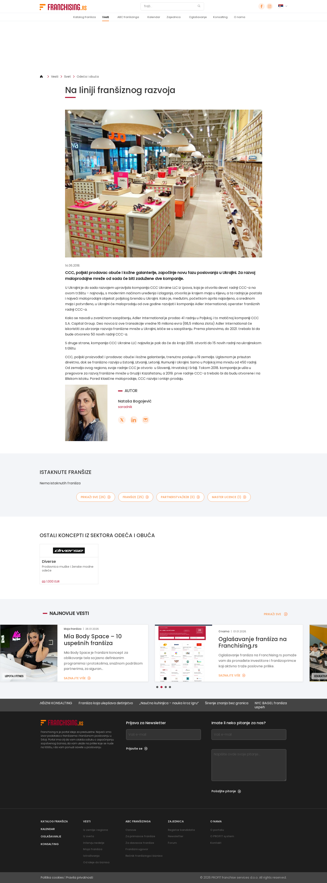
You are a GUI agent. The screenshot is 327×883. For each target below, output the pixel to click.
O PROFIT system (222, 836)
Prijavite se (136, 748)
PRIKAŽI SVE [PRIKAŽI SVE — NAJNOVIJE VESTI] (276, 614)
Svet (67, 76)
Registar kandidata (181, 830)
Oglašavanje (198, 17)
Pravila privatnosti (79, 877)
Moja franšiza (92, 849)
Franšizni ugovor (136, 849)
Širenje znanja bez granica (230, 703)
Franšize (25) (136, 497)
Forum (172, 843)
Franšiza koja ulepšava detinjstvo (109, 703)
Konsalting (220, 17)
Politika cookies (52, 877)
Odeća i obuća (88, 76)
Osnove (130, 830)
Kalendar (153, 17)
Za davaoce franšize (139, 843)
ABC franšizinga (128, 17)
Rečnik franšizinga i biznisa (143, 856)
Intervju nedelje (93, 843)
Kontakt (215, 843)
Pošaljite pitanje (226, 791)
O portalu (217, 830)
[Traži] (169, 6)
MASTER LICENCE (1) (229, 497)
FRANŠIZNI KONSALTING (57, 703)
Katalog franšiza (84, 17)
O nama (239, 17)
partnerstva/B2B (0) (180, 497)
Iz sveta (88, 836)
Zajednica (174, 17)
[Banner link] (164, 47)
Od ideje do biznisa (96, 862)
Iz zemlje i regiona (95, 830)
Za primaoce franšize (140, 836)
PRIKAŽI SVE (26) (96, 497)
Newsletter (175, 836)
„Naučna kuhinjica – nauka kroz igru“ (173, 703)
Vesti (105, 17)
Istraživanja (91, 856)
